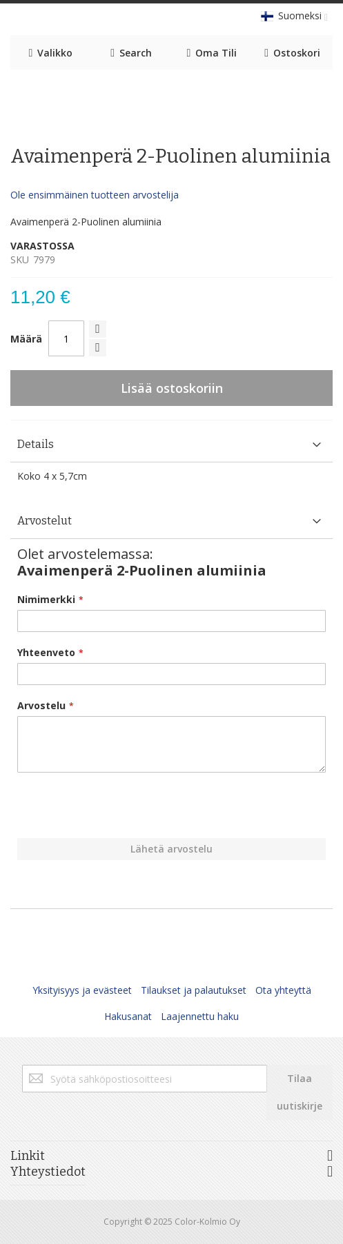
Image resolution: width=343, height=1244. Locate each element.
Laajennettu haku (200, 1016)
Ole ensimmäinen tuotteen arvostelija (94, 194)
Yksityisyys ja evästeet (82, 990)
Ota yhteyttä (283, 990)
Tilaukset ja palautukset (193, 990)
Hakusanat (128, 1016)
